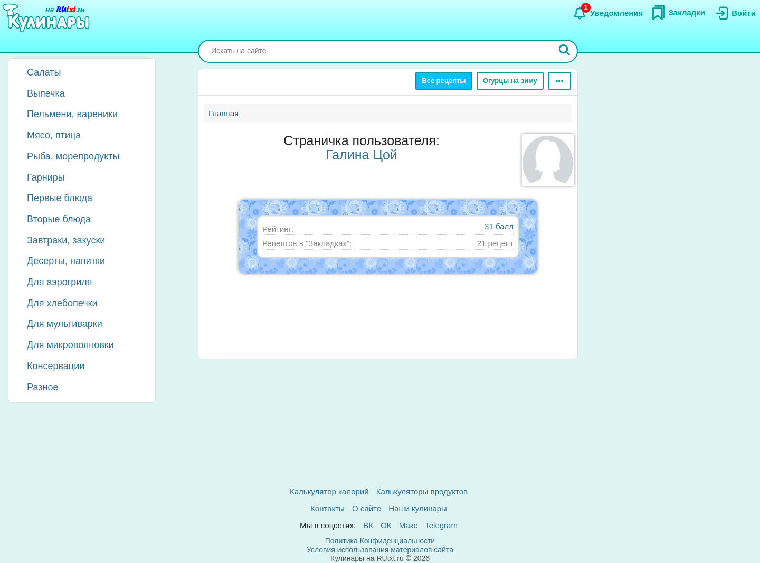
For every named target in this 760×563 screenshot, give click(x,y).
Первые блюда (59, 198)
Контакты (327, 508)
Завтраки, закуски (66, 240)
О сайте (366, 508)
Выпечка (46, 93)
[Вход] (734, 13)
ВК (368, 525)
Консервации (55, 366)
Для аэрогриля (59, 282)
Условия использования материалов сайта (380, 550)
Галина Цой (361, 154)
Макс (408, 525)
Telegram (441, 525)
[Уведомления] (607, 13)
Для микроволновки (70, 345)
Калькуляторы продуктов (422, 491)
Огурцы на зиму (510, 81)
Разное (42, 387)
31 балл (499, 226)
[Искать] (565, 51)
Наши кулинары (417, 508)
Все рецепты (444, 81)
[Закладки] (678, 13)
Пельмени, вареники (72, 114)
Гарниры (46, 177)
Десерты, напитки (66, 261)
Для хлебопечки (62, 303)
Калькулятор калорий (329, 491)
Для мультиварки (64, 323)
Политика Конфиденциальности (380, 541)
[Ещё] (559, 81)
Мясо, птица (54, 135)
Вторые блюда (59, 219)
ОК (386, 525)
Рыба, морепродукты (73, 156)
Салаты (44, 72)
